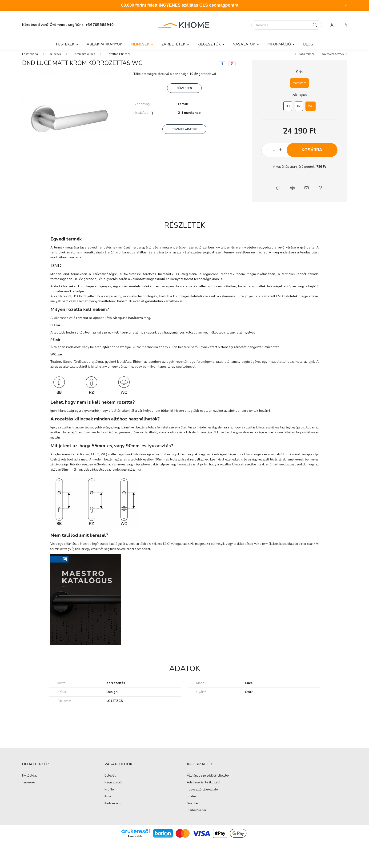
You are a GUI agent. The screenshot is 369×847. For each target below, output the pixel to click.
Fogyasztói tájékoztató (202, 794)
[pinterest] (232, 68)
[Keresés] (286, 25)
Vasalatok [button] (244, 44)
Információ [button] (279, 44)
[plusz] (280, 154)
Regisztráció (113, 787)
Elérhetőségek (196, 815)
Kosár (108, 801)
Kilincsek (55, 59)
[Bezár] (345, 5)
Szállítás (193, 808)
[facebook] (222, 68)
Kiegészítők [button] (209, 44)
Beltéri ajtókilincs (83, 59)
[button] (278, 192)
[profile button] (332, 25)
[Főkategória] (30, 59)
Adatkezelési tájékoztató (203, 787)
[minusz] (267, 154)
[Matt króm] (299, 87)
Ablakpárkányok (104, 44)
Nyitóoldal (29, 780)
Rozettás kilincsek (118, 59)
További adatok (184, 134)
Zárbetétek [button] (173, 44)
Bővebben (184, 93)
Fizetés (192, 801)
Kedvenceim (112, 808)
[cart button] (344, 25)
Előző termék (306, 59)
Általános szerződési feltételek (208, 780)
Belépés (110, 780)
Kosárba (312, 154)
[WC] (310, 111)
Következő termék (332, 59)
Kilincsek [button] (140, 44)
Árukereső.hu (135, 840)
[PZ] (299, 111)
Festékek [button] (65, 44)
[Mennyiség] (274, 155)
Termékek (28, 787)
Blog (308, 44)
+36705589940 (99, 24)
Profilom (110, 794)
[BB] (287, 111)
